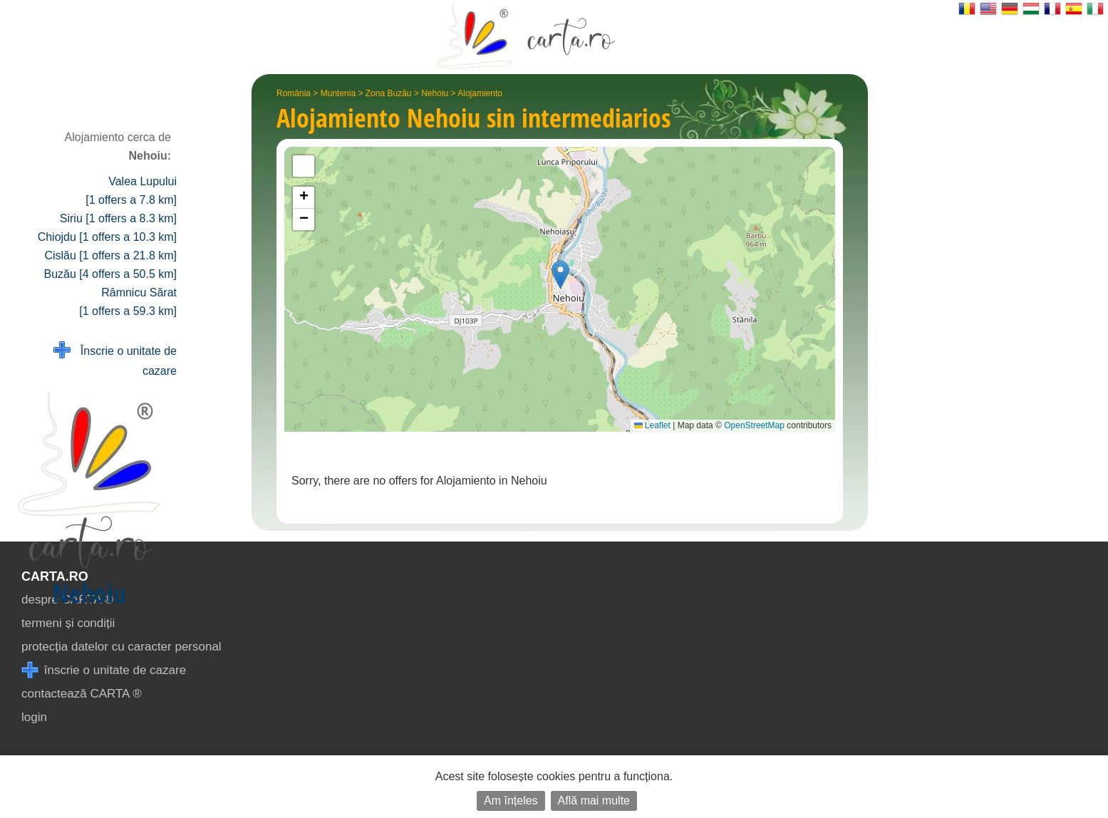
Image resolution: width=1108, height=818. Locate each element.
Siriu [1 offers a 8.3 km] (118, 218)
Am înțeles (511, 800)
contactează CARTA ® (81, 693)
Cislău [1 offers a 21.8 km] (110, 255)
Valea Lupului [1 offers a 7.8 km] (131, 190)
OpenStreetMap (754, 425)
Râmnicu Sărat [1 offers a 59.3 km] (128, 301)
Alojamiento (479, 93)
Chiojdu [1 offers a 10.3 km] (107, 237)
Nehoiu (434, 93)
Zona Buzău (389, 93)
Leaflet (652, 425)
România (293, 93)
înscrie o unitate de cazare (103, 670)
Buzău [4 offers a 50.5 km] (110, 274)
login (34, 717)
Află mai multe (594, 800)
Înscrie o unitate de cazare (115, 359)
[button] (560, 274)
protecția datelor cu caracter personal (121, 646)
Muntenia (338, 93)
